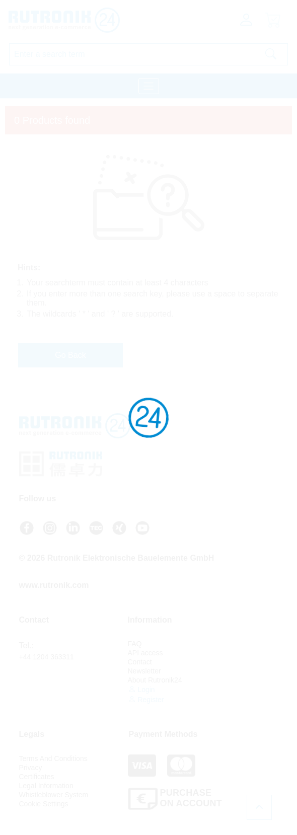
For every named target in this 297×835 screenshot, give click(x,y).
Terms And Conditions (53, 758)
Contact (140, 662)
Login (141, 689)
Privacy (30, 768)
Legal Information (46, 786)
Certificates (36, 777)
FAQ (135, 644)
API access (145, 653)
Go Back (70, 355)
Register (146, 699)
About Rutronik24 (155, 680)
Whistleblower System (54, 795)
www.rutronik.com (54, 585)
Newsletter (144, 671)
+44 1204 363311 (46, 657)
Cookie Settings (43, 804)
